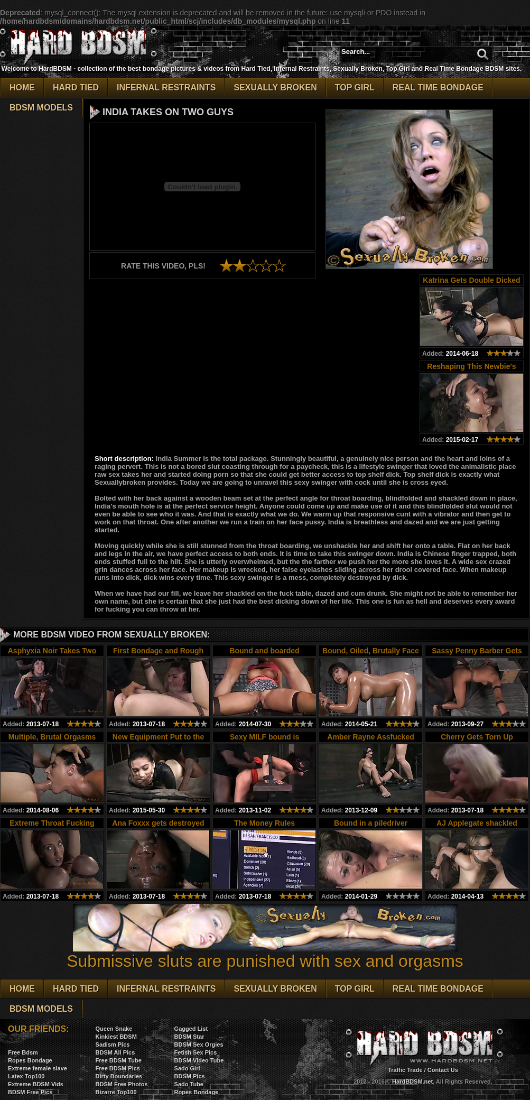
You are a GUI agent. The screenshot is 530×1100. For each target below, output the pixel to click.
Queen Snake (114, 1028)
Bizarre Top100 (116, 1092)
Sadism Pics (113, 1044)
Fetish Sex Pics (195, 1052)
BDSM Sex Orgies (199, 1044)
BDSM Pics (189, 1076)
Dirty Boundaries (119, 1076)
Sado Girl (187, 1068)
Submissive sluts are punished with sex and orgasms (265, 953)
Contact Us (442, 1070)
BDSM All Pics (115, 1052)
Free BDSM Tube (119, 1060)
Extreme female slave (37, 1068)
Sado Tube (188, 1084)
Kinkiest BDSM (116, 1036)
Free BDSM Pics (118, 1068)
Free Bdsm (23, 1052)
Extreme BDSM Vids (35, 1084)
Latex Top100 (26, 1076)
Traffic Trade (405, 1070)
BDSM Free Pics (30, 1092)
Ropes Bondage (30, 1060)
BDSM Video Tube (199, 1060)
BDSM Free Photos (122, 1084)
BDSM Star (189, 1036)
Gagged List (191, 1028)
